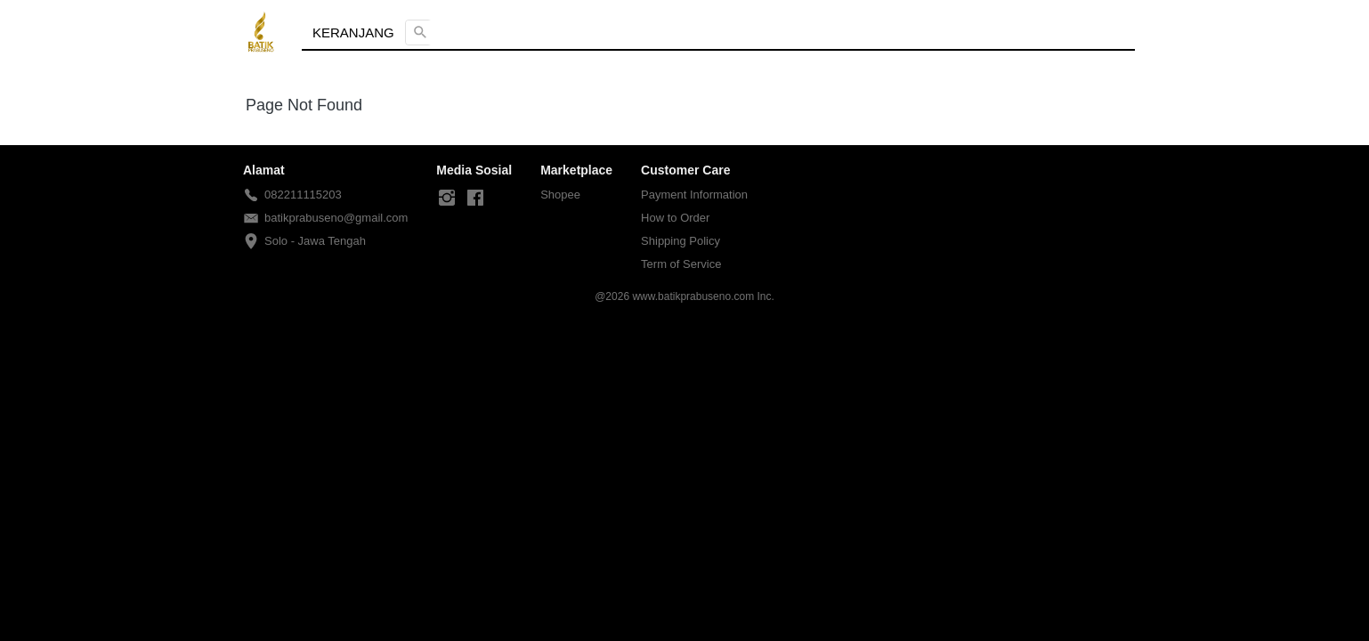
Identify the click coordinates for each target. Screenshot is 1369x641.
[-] (447, 198)
